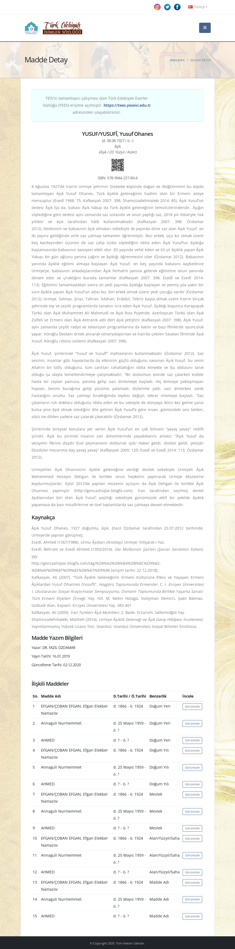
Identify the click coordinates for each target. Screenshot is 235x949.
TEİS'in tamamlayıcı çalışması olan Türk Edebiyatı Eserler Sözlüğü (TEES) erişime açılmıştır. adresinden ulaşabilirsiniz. (97, 105)
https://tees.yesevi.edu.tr (127, 105)
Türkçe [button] (197, 7)
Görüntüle (192, 706)
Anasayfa (177, 60)
